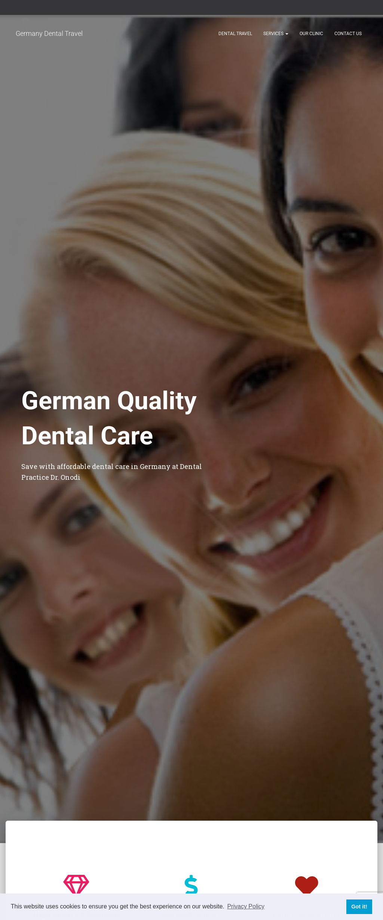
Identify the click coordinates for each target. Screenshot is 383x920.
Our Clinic (311, 33)
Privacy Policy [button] (245, 906)
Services (275, 33)
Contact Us (348, 33)
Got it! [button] (359, 907)
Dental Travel (235, 33)
